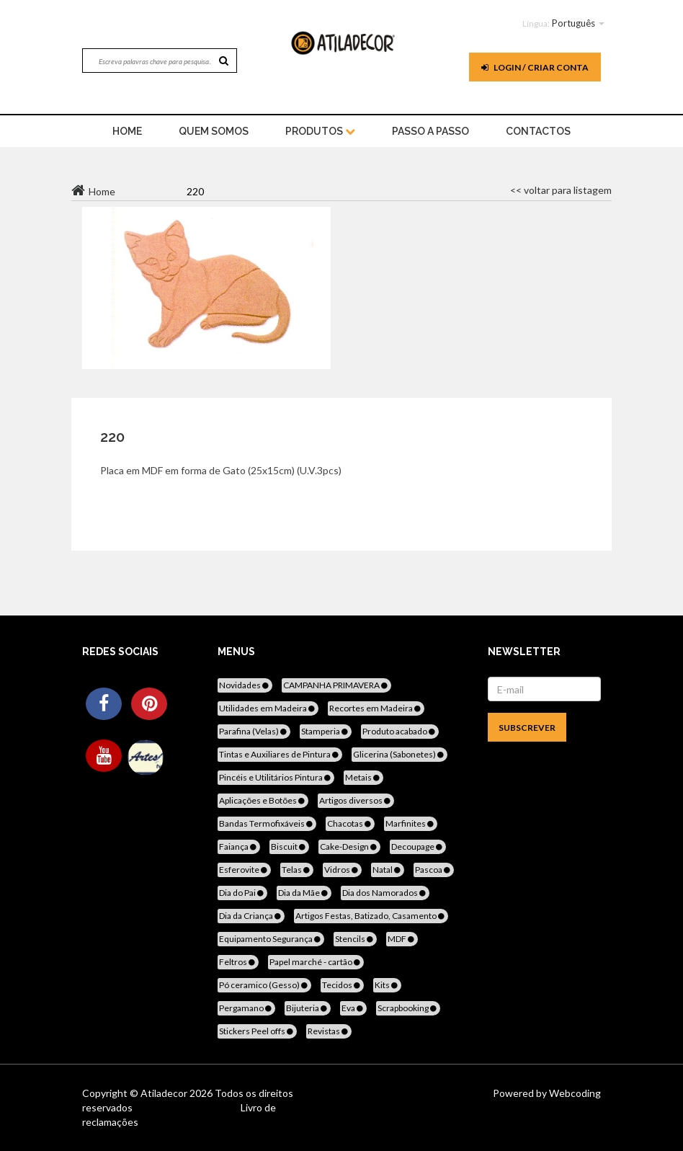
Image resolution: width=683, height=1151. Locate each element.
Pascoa (433, 869)
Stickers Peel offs (257, 1031)
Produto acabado (399, 731)
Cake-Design (349, 846)
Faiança (239, 846)
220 (112, 436)
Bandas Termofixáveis (267, 823)
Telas (297, 869)
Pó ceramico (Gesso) (264, 984)
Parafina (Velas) (254, 731)
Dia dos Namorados (385, 892)
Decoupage (418, 846)
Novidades (245, 685)
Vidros (342, 869)
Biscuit (289, 846)
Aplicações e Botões (263, 800)
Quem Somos (214, 131)
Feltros (238, 961)
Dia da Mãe (304, 892)
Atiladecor (164, 1093)
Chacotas (350, 823)
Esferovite (244, 869)
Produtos (320, 131)
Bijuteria (307, 1008)
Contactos (538, 131)
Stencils (355, 938)
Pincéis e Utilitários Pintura (276, 777)
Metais (363, 777)
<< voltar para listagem (561, 190)
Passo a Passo (430, 131)
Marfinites (410, 823)
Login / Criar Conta (535, 67)
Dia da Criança (251, 915)
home (127, 131)
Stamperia (325, 731)
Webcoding (574, 1093)
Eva (353, 1008)
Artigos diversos (356, 800)
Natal (387, 869)
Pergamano (246, 1008)
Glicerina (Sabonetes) (399, 754)
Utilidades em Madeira (268, 708)
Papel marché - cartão (315, 961)
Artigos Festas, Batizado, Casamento (371, 915)
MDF (402, 938)
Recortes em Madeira (376, 708)
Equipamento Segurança (271, 938)
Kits (387, 984)
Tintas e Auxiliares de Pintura (280, 754)
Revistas (329, 1031)
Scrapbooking (408, 1008)
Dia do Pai (242, 892)
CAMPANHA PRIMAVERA (336, 685)
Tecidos (342, 984)
